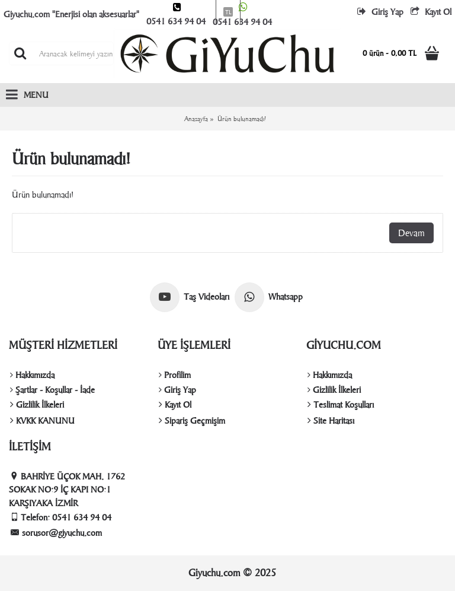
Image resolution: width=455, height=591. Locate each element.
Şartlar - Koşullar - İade (52, 390)
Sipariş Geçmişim (192, 420)
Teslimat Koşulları (340, 405)
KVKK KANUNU (42, 420)
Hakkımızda (32, 375)
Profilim (175, 375)
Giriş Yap (177, 390)
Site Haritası (330, 420)
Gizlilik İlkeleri (37, 405)
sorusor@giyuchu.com (56, 532)
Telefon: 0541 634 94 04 (60, 517)
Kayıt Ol (175, 405)
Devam (411, 233)
